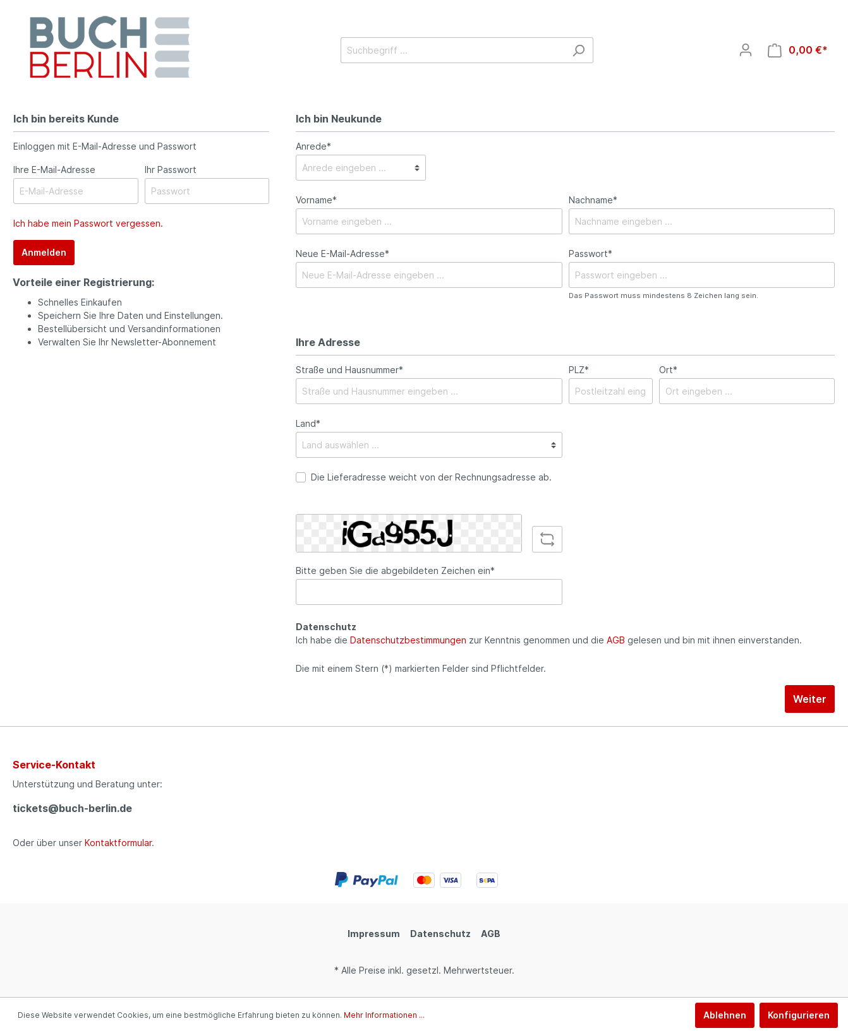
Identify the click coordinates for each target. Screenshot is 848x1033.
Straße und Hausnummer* (349, 369)
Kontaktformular (118, 842)
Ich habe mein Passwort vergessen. (88, 223)
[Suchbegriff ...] (452, 50)
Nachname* (593, 199)
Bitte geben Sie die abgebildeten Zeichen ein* (395, 570)
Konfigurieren (799, 1015)
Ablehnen (724, 1015)
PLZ (579, 369)
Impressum (374, 933)
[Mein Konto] (745, 50)
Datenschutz (440, 933)
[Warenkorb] (797, 50)
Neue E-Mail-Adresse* (342, 253)
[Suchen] (578, 50)
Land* (308, 423)
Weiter (810, 699)
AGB (616, 640)
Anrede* (313, 146)
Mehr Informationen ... (384, 1015)
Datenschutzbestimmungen (408, 640)
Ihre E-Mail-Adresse (54, 169)
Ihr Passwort (171, 169)
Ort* (668, 369)
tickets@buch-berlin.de (72, 808)
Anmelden (43, 252)
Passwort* (590, 253)
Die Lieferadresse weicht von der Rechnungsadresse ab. (431, 477)
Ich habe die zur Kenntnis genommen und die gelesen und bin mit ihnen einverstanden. (549, 640)
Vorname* (316, 199)
